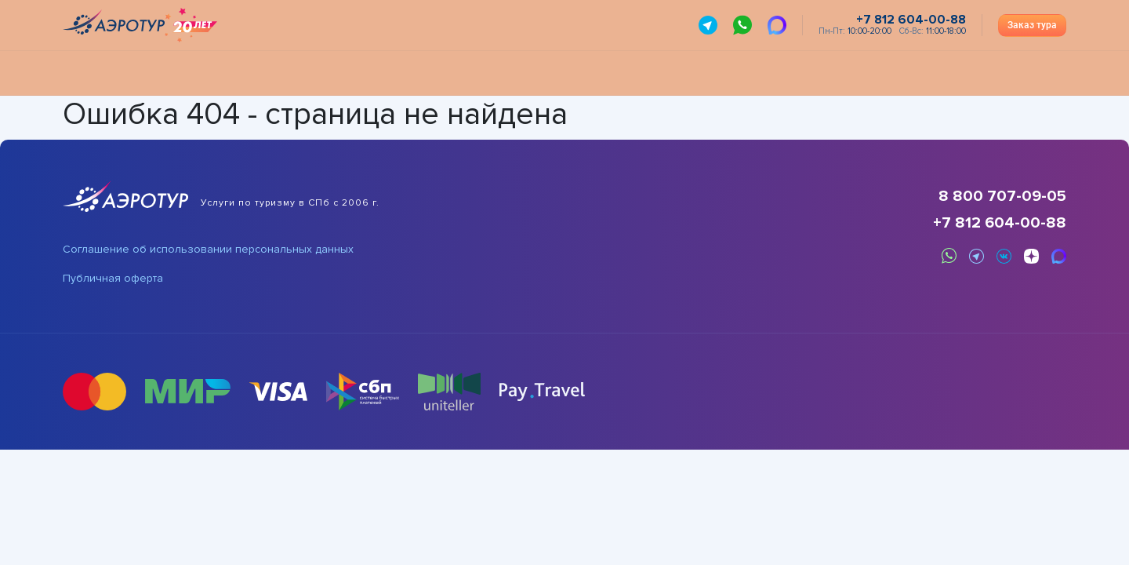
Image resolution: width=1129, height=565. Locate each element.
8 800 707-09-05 (1002, 196)
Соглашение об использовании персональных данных (208, 249)
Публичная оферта (113, 278)
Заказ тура (1032, 25)
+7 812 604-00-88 (999, 222)
